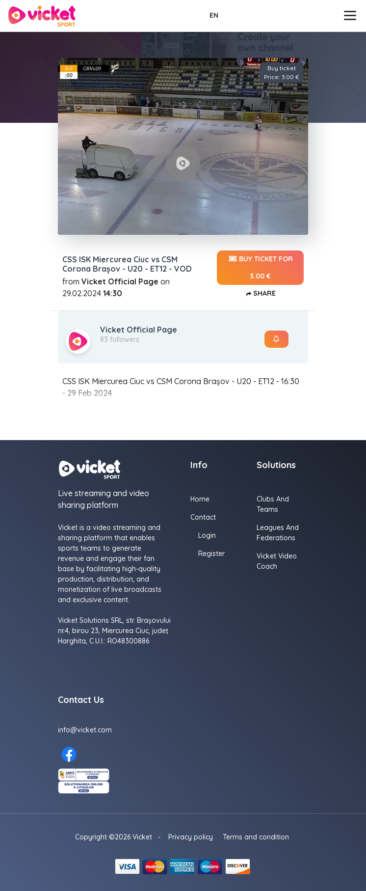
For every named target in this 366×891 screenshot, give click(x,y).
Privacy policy (190, 837)
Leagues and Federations (278, 532)
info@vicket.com (85, 729)
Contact (203, 517)
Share (260, 294)
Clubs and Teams (273, 504)
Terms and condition (256, 837)
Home (199, 499)
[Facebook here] (69, 754)
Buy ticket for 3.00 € (260, 265)
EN (213, 15)
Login (207, 535)
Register (211, 553)
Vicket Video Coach (277, 561)
